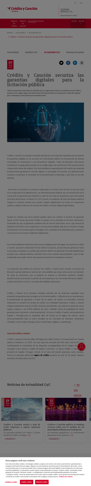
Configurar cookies (11, 482)
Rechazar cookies (41, 482)
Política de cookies (66, 476)
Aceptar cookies (27, 482)
